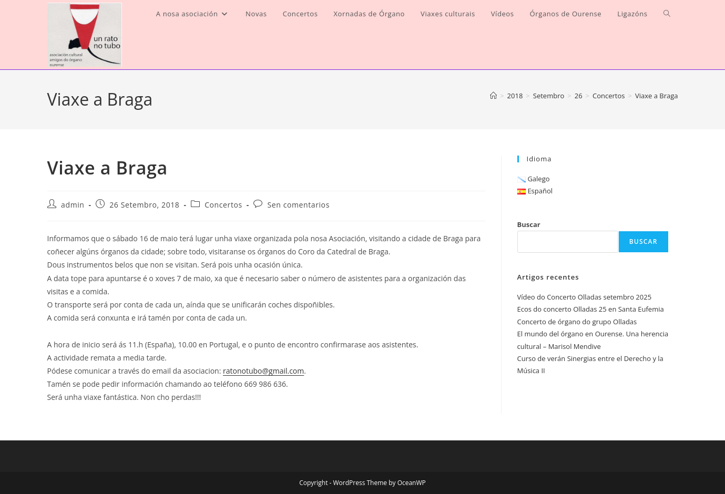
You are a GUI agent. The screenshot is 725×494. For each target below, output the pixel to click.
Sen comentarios (299, 205)
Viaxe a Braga (656, 95)
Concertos (223, 205)
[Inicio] (493, 95)
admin (72, 205)
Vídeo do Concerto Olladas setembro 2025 (584, 297)
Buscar (528, 224)
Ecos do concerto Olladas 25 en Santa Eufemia (590, 309)
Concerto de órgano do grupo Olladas (577, 321)
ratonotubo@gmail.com (263, 371)
